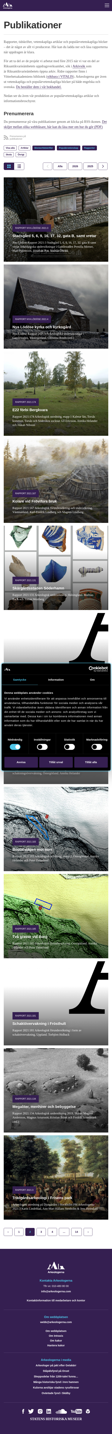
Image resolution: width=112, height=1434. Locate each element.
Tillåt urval (56, 762)
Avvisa (21, 762)
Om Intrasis (56, 1335)
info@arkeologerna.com (56, 1291)
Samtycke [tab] (19, 679)
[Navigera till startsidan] (56, 1272)
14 (76, 1231)
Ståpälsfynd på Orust (56, 1371)
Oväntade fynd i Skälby (56, 1393)
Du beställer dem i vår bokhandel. (38, 87)
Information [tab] (56, 679)
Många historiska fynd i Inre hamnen (56, 1382)
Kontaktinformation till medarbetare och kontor (56, 1300)
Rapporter (89, 148)
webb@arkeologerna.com (56, 1322)
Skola (9, 154)
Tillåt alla (91, 762)
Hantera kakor (56, 1345)
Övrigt (21, 154)
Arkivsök (79, 66)
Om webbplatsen (55, 1331)
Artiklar (25, 148)
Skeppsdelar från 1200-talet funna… (56, 1376)
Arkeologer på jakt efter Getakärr (56, 1365)
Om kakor (56, 1340)
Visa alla (10, 148)
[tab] (75, 166)
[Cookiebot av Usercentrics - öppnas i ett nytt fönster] (91, 669)
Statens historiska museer (56, 1419)
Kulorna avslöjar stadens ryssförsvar (56, 1387)
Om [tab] (92, 679)
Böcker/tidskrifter (43, 148)
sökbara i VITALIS (60, 76)
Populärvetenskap (68, 148)
